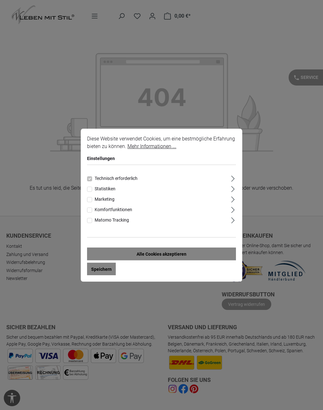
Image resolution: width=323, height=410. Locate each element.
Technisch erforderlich (116, 178)
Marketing (105, 198)
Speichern (101, 268)
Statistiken (105, 188)
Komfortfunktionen (113, 209)
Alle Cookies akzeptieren (161, 253)
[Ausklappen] (233, 177)
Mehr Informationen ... (151, 146)
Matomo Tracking (112, 219)
